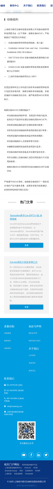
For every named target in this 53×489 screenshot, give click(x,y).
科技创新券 (18, 474)
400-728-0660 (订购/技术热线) (14, 399)
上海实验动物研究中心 (13, 468)
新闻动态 (32, 371)
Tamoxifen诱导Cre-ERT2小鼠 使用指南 (26, 217)
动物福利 (7, 348)
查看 (27, 245)
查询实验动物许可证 (29, 465)
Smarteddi (29, 474)
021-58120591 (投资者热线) (14, 391)
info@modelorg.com (13, 406)
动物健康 (7, 333)
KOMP (37, 471)
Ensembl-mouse (11, 471)
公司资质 (32, 355)
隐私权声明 (33, 333)
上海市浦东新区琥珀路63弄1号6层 (13, 413)
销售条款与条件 (35, 341)
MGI (21, 471)
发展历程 (32, 363)
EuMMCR (29, 471)
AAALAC (27, 468)
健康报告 (7, 341)
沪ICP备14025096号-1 (26, 485)
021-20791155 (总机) (13, 385)
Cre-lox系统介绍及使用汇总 (23, 262)
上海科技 (8, 474)
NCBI (35, 468)
